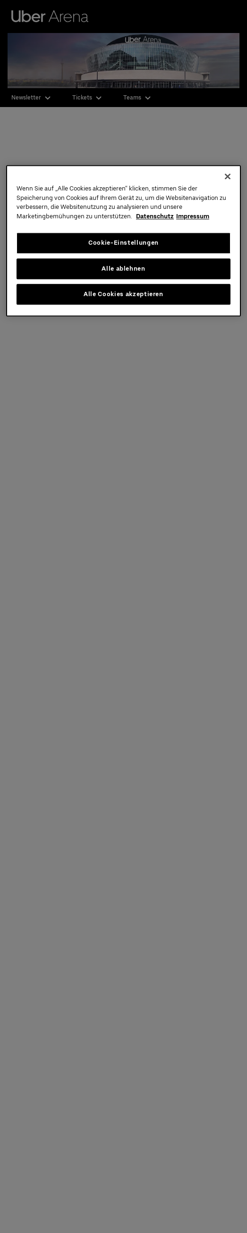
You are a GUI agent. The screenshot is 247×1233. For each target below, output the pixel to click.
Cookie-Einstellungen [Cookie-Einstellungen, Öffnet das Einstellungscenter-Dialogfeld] (123, 243)
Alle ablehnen (123, 268)
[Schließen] (227, 176)
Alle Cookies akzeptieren (123, 294)
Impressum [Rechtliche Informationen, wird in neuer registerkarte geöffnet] (192, 216)
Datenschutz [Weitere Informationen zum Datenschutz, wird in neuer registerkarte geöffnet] (155, 216)
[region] (123, 241)
